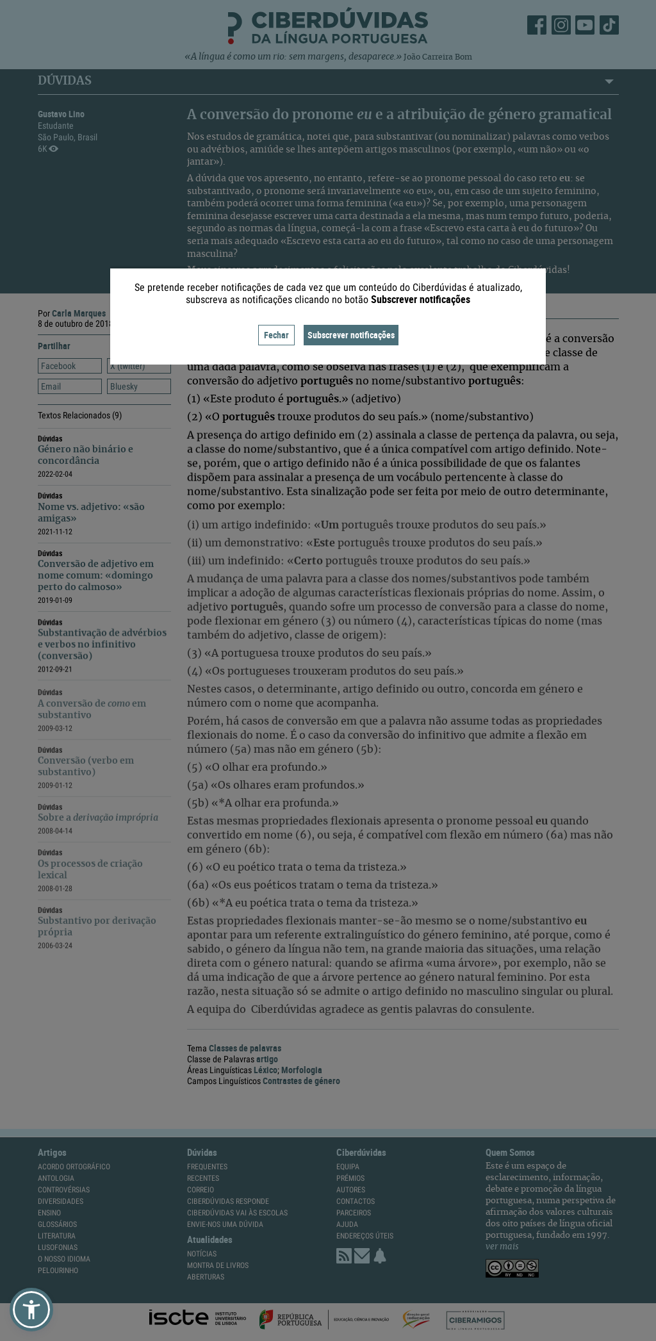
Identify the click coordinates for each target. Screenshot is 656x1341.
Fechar (276, 335)
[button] (31, 1309)
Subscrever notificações (351, 335)
